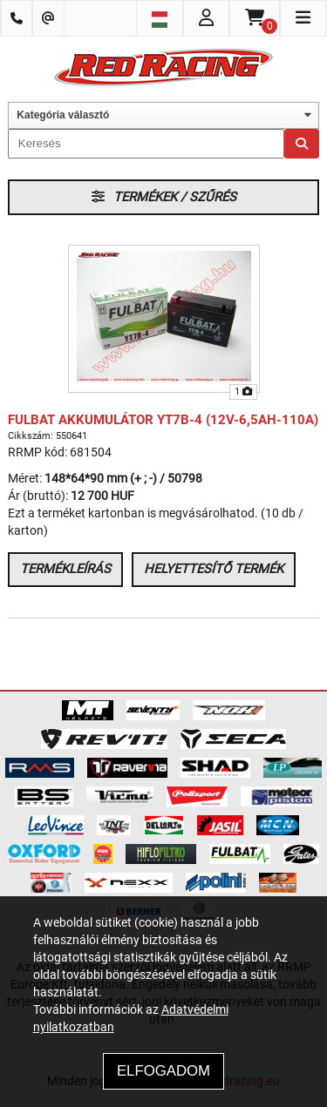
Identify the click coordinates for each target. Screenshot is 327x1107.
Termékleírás (65, 569)
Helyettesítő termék (213, 569)
